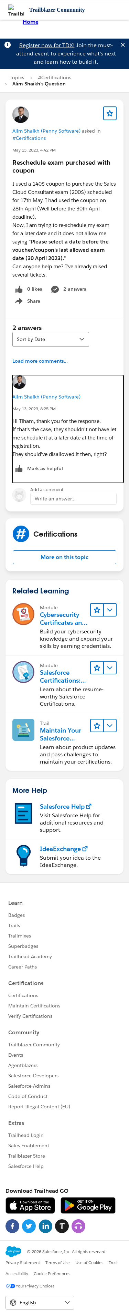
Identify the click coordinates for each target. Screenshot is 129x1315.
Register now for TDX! (47, 45)
